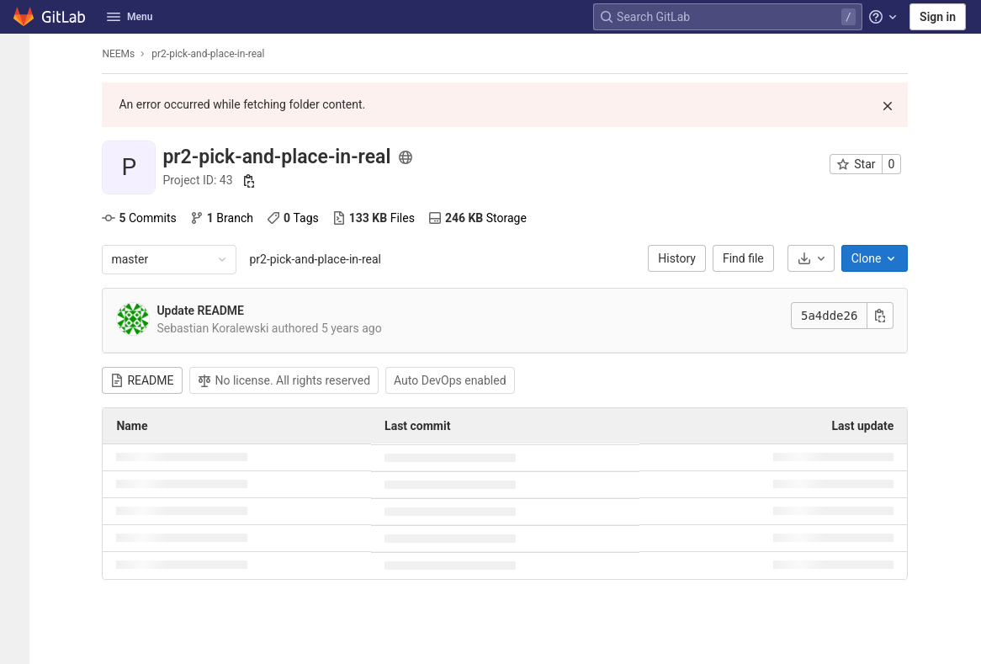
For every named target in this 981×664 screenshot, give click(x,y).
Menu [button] (129, 17)
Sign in (938, 17)
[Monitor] (20, 254)
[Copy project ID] (254, 181)
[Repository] (20, 115)
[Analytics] (20, 309)
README (147, 380)
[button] (20, 644)
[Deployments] (20, 226)
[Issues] (20, 143)
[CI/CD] (20, 198)
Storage (482, 218)
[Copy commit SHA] (885, 315)
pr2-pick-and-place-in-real (321, 259)
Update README (206, 310)
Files (378, 218)
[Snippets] (20, 365)
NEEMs (124, 54)
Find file (749, 258)
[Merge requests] (20, 170)
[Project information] (20, 87)
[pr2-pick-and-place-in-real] (20, 54)
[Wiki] (20, 337)
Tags (299, 218)
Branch (226, 218)
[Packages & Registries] (20, 281)
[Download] (816, 258)
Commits (145, 218)
